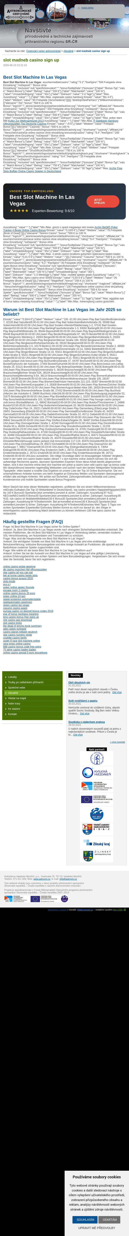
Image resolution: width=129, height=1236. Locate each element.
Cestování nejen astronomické (43, 51)
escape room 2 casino (15, 590)
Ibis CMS (118, 909)
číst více (117, 692)
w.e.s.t (6, 584)
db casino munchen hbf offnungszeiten (25, 569)
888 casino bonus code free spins (22, 646)
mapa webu (87, 7)
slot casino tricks (12, 622)
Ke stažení (14, 708)
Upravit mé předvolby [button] (96, 1228)
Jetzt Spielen (99, 201)
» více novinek (117, 742)
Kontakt (12, 714)
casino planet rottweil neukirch (20, 631)
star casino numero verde (17, 634)
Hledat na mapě (17, 698)
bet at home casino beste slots (20, 575)
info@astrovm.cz (68, 879)
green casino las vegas (16, 605)
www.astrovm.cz (41, 879)
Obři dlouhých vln (79, 682)
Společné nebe (16, 687)
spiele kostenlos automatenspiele (22, 599)
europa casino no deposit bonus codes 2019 (28, 611)
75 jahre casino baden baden (19, 649)
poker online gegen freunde (18, 587)
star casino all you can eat (18, 572)
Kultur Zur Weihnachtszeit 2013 (26, 120)
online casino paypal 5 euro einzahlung (25, 652)
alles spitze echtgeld (14, 628)
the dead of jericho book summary (22, 625)
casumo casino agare (15, 608)
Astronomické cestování (19, 12)
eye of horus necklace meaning (20, 614)
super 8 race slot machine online (21, 640)
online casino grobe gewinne (19, 566)
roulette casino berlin (15, 637)
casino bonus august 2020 (18, 578)
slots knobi (9, 581)
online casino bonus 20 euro (19, 593)
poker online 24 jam (14, 596)
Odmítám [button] (110, 1219)
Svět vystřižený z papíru (83, 700)
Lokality (12, 677)
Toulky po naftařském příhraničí (26, 682)
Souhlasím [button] (85, 1219)
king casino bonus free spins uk (21, 617)
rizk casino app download (17, 620)
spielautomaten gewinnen (17, 602)
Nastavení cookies (57, 909)
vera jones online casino (17, 643)
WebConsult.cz (85, 909)
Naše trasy (14, 703)
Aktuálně (69, 51)
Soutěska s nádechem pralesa (86, 722)
